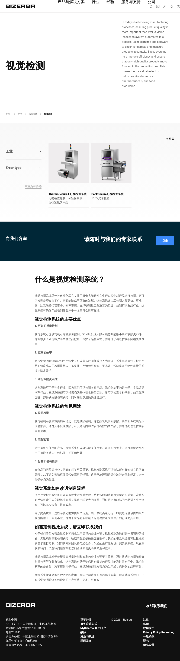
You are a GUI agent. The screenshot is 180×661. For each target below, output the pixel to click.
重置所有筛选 (33, 186)
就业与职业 (87, 636)
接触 (83, 632)
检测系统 (33, 114)
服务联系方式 (88, 624)
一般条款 (148, 636)
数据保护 (148, 628)
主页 (8, 114)
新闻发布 (86, 640)
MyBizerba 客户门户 (93, 628)
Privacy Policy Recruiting (158, 632)
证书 (146, 640)
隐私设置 (148, 645)
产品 (20, 114)
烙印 (146, 624)
